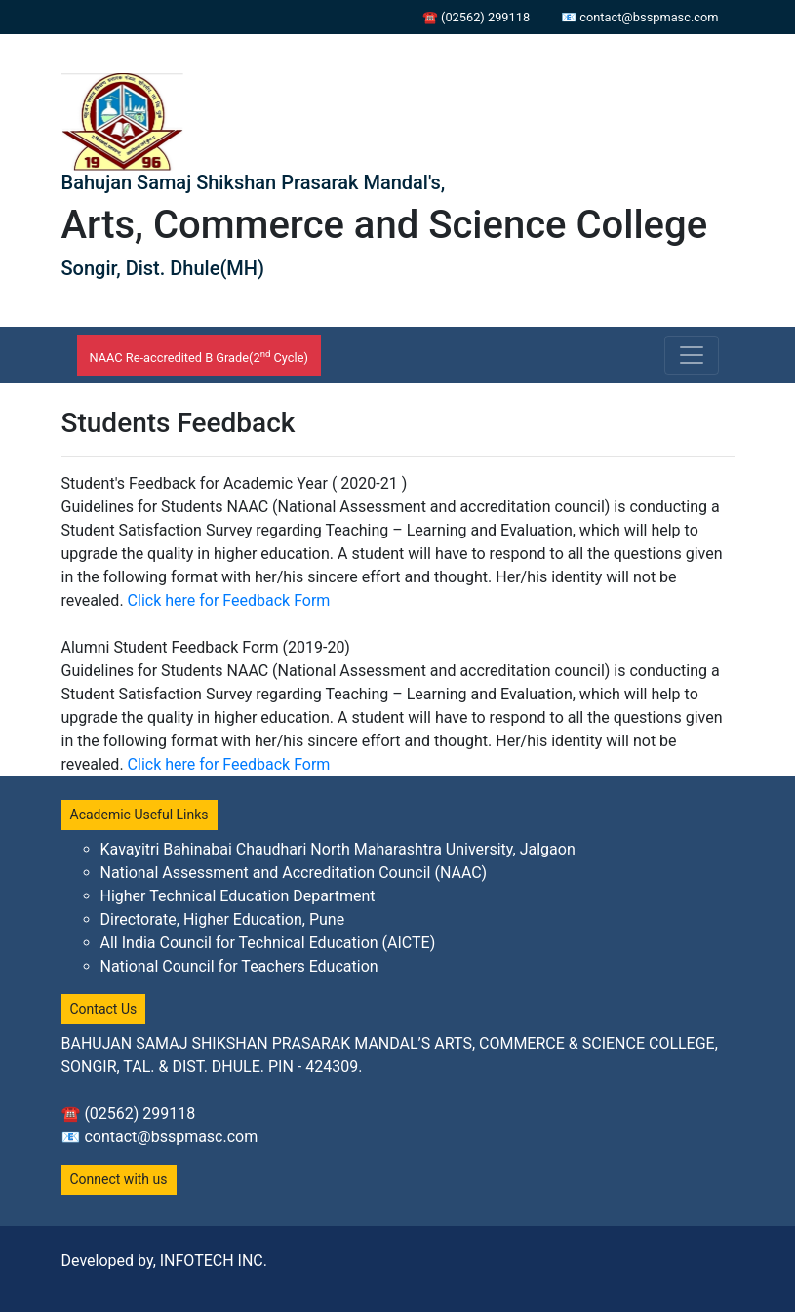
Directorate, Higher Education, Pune (222, 919)
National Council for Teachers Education (239, 966)
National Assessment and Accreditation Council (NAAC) (294, 872)
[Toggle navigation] (691, 355)
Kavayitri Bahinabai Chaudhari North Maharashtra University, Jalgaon (338, 849)
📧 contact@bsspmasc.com (639, 17)
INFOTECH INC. (213, 1261)
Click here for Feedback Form (229, 600)
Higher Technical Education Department (238, 896)
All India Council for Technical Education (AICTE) (268, 943)
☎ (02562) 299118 (476, 17)
